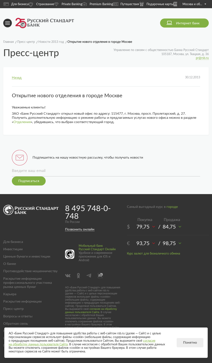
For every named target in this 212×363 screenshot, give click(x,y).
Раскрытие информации (22, 301)
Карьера (9, 294)
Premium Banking (97, 4)
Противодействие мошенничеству (30, 271)
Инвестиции (13, 249)
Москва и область (194, 4)
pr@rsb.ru (202, 58)
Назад (17, 77)
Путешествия (126, 4)
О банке (9, 264)
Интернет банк (188, 23)
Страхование (41, 4)
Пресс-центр (13, 308)
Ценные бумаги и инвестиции (26, 256)
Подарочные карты (156, 4)
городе (172, 207)
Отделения (22, 122)
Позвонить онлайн (79, 229)
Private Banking (68, 4)
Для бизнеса (16, 4)
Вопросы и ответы (18, 316)
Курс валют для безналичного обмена (153, 253)
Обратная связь (15, 323)
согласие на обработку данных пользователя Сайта (91, 310)
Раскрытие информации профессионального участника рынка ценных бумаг (27, 283)
